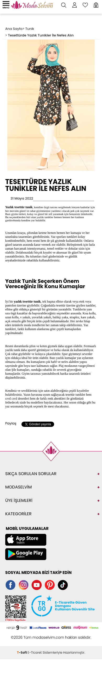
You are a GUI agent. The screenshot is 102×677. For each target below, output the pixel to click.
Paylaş (10, 423)
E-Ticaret (35, 652)
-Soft (22, 652)
